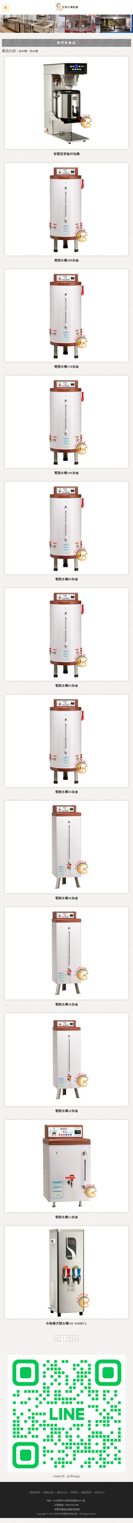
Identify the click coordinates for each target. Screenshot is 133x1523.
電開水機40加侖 (66, 898)
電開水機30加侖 (66, 1004)
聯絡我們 (86, 1492)
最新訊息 (49, 1492)
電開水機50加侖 (66, 791)
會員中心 (100, 1492)
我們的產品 (66, 42)
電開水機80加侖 (66, 579)
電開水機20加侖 (66, 1110)
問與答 (74, 1492)
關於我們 (35, 1492)
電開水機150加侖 (66, 366)
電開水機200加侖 (66, 260)
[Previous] (58, 1338)
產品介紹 (62, 1492)
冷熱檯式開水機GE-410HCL (66, 1323)
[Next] (75, 1338)
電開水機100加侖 (66, 472)
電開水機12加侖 (66, 1217)
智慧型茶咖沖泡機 (67, 154)
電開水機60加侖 (66, 685)
